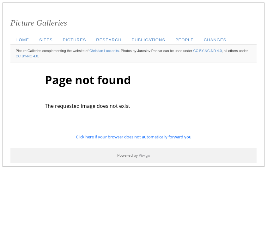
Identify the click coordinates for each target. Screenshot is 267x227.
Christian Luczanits (104, 51)
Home (22, 40)
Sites (46, 40)
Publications (148, 40)
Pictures (74, 40)
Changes (215, 40)
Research (108, 40)
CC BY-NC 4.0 (27, 56)
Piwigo (144, 155)
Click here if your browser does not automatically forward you (133, 137)
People (184, 40)
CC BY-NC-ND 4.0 (207, 51)
